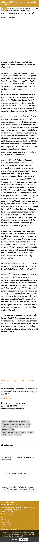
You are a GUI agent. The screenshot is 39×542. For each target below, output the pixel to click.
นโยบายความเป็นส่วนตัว (8, 536)
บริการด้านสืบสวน (6, 525)
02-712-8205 (21, 403)
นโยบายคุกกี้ (20, 536)
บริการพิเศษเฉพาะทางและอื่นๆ (9, 529)
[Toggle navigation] (37, 9)
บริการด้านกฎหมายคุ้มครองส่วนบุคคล (12, 520)
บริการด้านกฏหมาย (6, 522)
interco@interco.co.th (15, 408)
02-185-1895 (10, 403)
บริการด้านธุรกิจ (5, 527)
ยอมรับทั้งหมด (23, 539)
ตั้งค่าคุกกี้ (14, 539)
